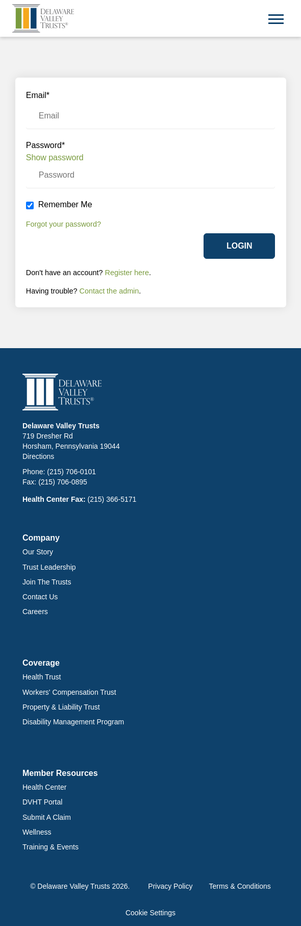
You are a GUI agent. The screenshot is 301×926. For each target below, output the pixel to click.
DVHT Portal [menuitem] (42, 802)
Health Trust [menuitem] (41, 676)
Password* (45, 145)
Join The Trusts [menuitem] (46, 582)
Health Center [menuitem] (44, 787)
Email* (37, 95)
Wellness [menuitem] (37, 832)
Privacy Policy (170, 886)
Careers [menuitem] (35, 611)
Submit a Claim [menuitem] (46, 817)
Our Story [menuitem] (37, 551)
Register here (127, 273)
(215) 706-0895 (62, 482)
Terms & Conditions (239, 886)
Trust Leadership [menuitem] (49, 567)
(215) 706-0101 (71, 472)
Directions (38, 456)
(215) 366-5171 (112, 499)
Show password (55, 157)
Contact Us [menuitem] (40, 596)
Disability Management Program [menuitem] (73, 721)
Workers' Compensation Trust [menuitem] (69, 692)
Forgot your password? (63, 224)
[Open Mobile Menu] (276, 18)
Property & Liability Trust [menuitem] (61, 707)
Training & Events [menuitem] (50, 846)
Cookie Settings (150, 913)
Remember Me (65, 204)
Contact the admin (109, 291)
